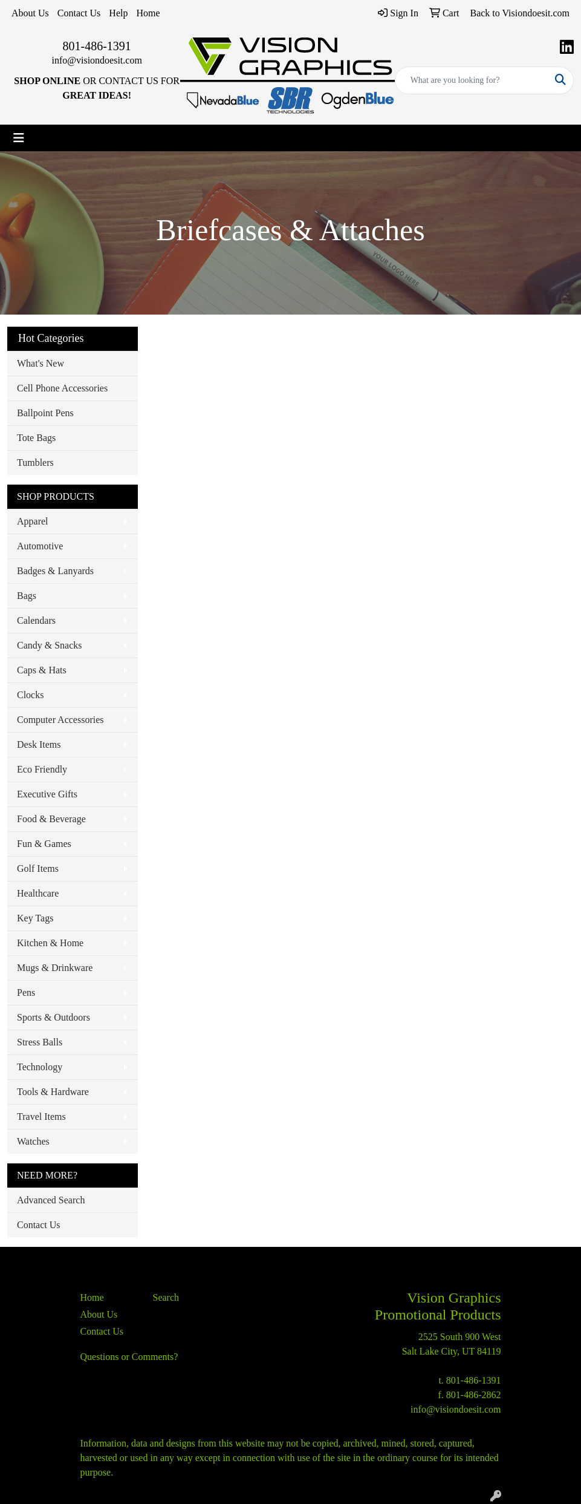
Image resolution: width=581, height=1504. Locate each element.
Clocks (30, 695)
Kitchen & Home (50, 943)
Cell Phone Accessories (62, 388)
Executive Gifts (47, 794)
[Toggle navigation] (18, 137)
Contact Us (79, 13)
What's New (40, 363)
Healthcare (38, 893)
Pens (26, 992)
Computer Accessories (60, 719)
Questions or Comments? (129, 1357)
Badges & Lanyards (55, 571)
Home (148, 13)
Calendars (36, 620)
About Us (30, 13)
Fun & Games (44, 844)
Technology (39, 1067)
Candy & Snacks (49, 645)
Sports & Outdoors (53, 1017)
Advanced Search (51, 1200)
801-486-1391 (97, 46)
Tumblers (35, 462)
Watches (33, 1141)
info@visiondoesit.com (96, 60)
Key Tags (35, 918)
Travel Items (41, 1116)
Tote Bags (36, 438)
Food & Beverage (51, 819)
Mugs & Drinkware (55, 968)
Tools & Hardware (53, 1092)
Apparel (32, 521)
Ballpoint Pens (45, 413)
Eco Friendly (42, 769)
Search (166, 1297)
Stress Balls (39, 1042)
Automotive (40, 546)
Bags (26, 595)
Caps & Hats (42, 670)
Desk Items (38, 744)
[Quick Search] (471, 80)
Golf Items (38, 868)
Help (118, 13)
